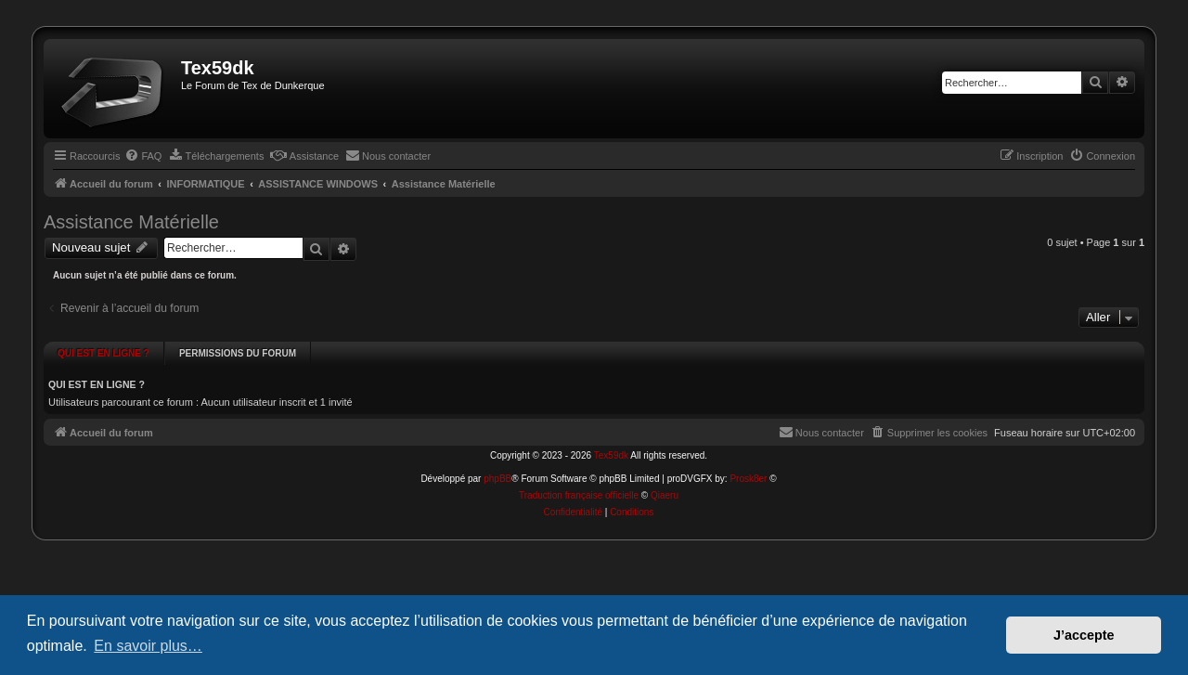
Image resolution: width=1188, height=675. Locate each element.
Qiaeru (664, 477)
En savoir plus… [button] (148, 646)
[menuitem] (142, 156)
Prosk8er (748, 460)
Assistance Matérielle (131, 222)
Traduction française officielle (579, 477)
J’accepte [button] (1084, 635)
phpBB (497, 460)
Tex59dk (611, 437)
